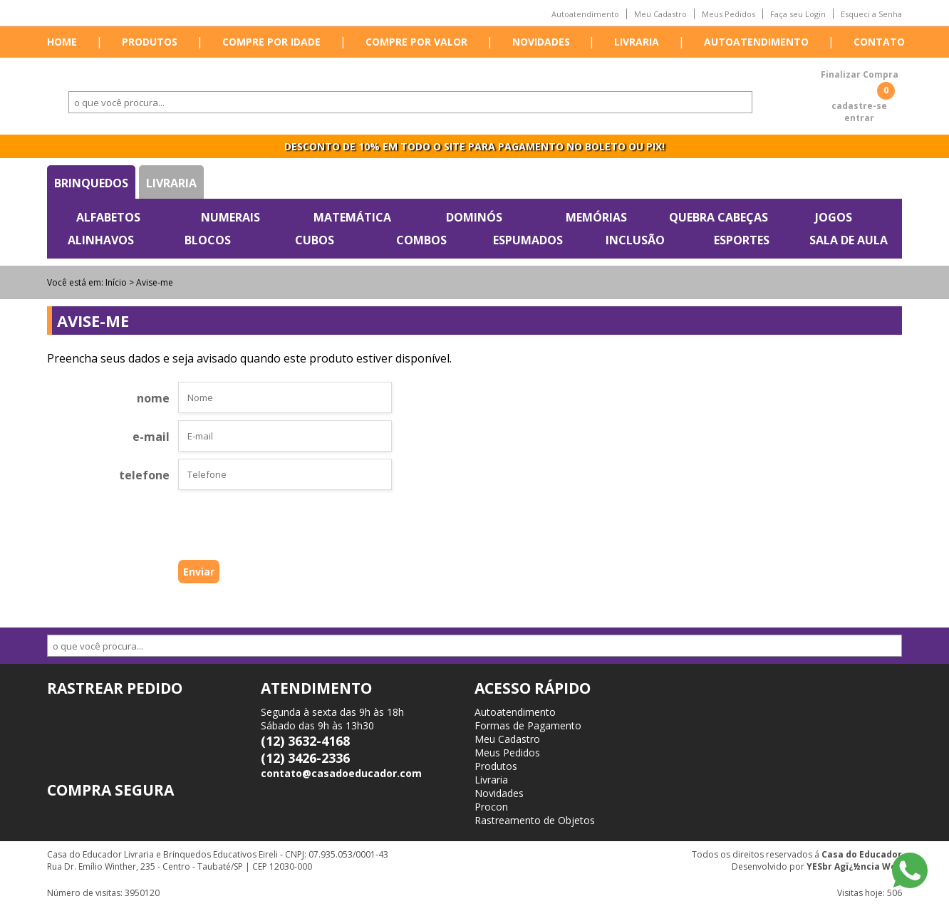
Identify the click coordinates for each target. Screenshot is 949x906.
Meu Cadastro (660, 14)
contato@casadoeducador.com (341, 773)
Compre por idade (271, 41)
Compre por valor (416, 41)
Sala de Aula (848, 240)
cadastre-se (859, 106)
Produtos (149, 41)
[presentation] (262, 528)
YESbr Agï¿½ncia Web (854, 866)
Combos (421, 240)
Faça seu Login (798, 14)
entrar (859, 118)
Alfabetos (108, 217)
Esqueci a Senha (871, 14)
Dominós (474, 217)
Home (62, 41)
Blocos (208, 240)
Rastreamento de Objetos (534, 820)
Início (116, 282)
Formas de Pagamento (527, 725)
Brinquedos (91, 183)
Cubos (314, 240)
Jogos (833, 217)
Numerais (230, 217)
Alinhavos (101, 240)
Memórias (596, 217)
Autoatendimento (585, 14)
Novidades (541, 41)
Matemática (352, 217)
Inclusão (635, 240)
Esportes (741, 240)
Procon (491, 806)
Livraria (636, 41)
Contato (879, 41)
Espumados (528, 240)
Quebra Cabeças (718, 217)
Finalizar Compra (859, 74)
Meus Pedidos (728, 14)
